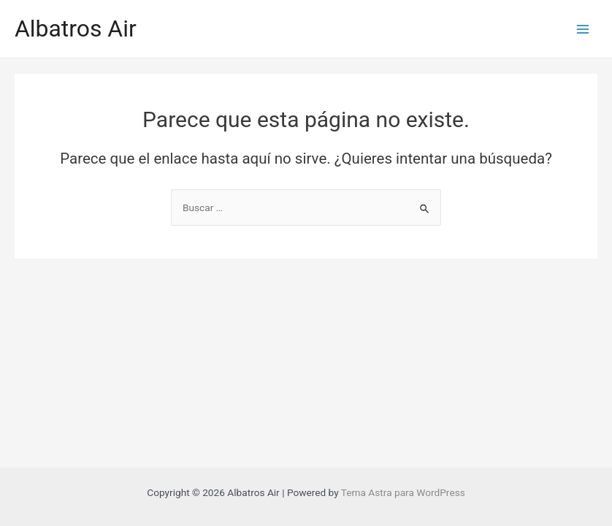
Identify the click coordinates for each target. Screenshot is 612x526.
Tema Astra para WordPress (403, 492)
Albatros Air (76, 28)
